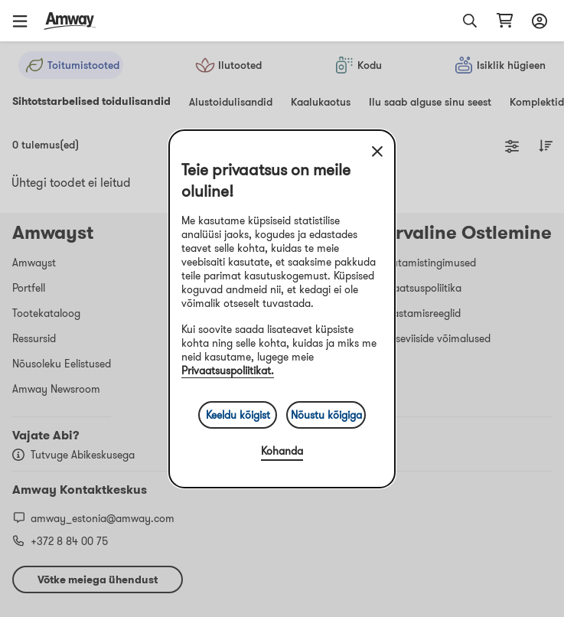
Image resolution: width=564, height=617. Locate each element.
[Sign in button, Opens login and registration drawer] (537, 20)
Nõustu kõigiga (326, 415)
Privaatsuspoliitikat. (227, 370)
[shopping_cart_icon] (504, 20)
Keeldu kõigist (238, 415)
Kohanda (282, 451)
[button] (25, 20)
